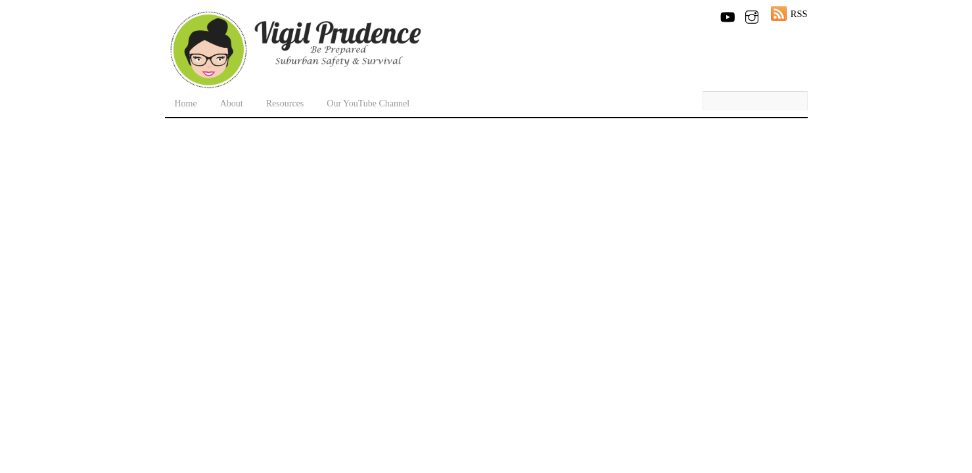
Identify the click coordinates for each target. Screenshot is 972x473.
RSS (799, 14)
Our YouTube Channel (368, 103)
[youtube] (727, 14)
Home (186, 103)
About (231, 103)
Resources (285, 103)
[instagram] (752, 14)
